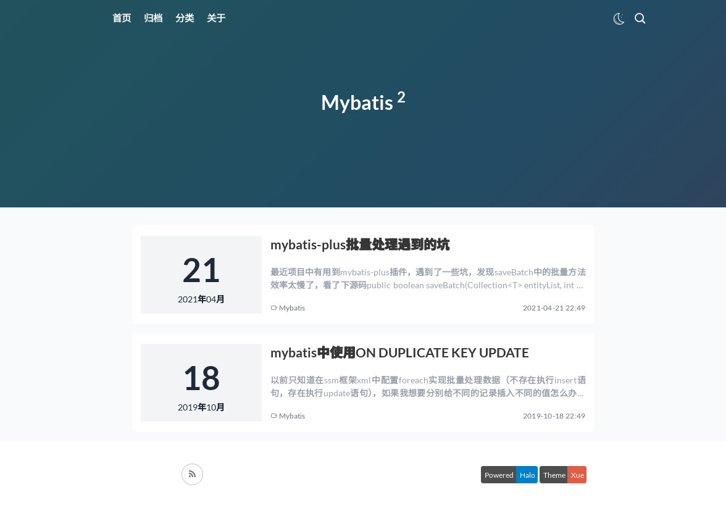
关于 (216, 17)
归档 (153, 17)
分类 (184, 17)
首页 (121, 17)
